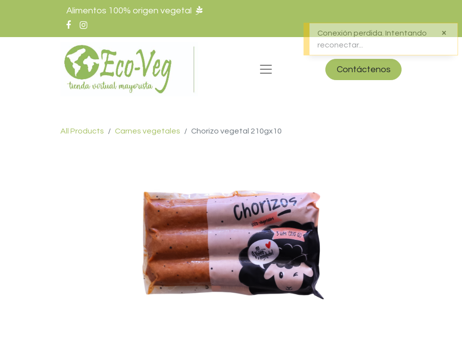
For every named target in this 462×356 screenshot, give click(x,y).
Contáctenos (364, 69)
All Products (82, 131)
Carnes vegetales (147, 131)
